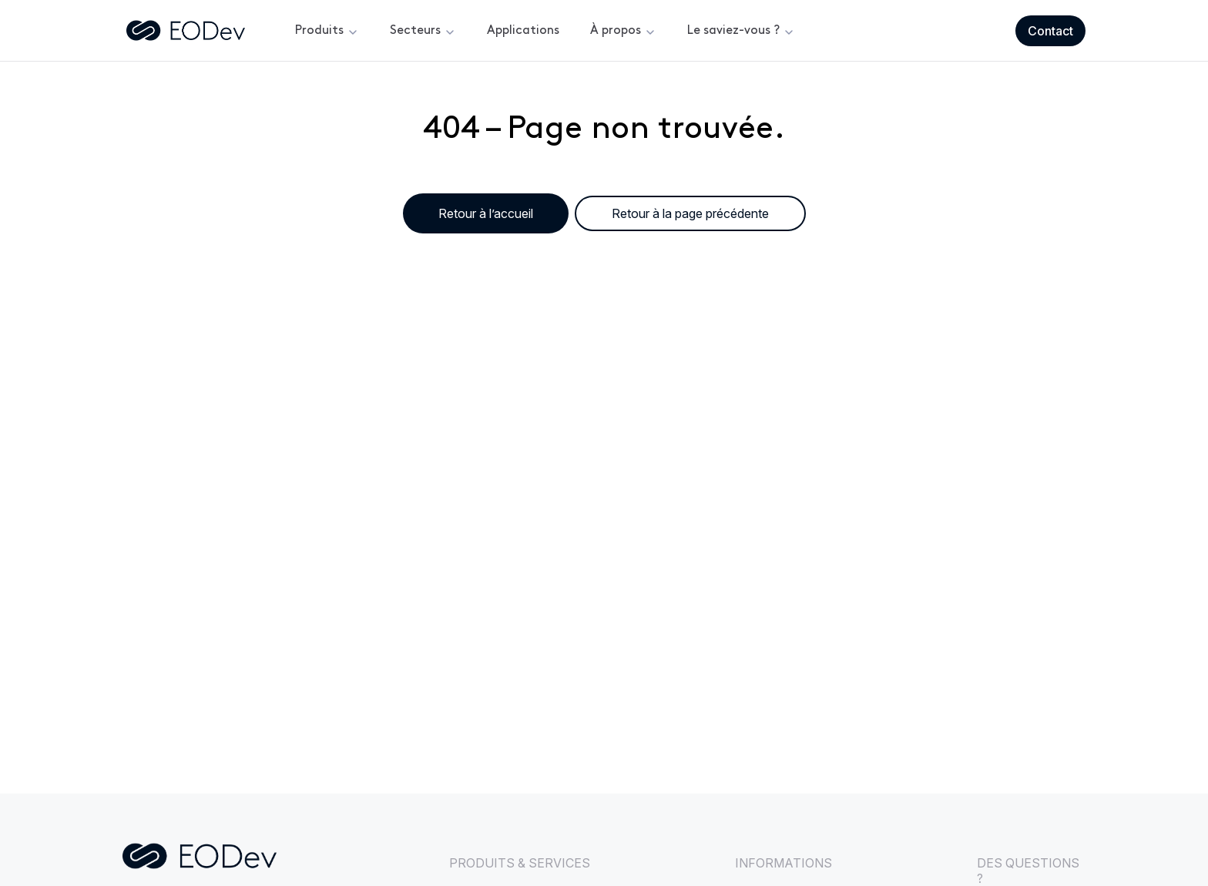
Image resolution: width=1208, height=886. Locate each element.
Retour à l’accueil (485, 213)
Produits (319, 30)
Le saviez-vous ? (733, 30)
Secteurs (415, 30)
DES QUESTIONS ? (1028, 870)
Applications (523, 30)
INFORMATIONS (783, 863)
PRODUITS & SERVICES (519, 863)
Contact (1050, 31)
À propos (615, 30)
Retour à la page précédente (690, 213)
